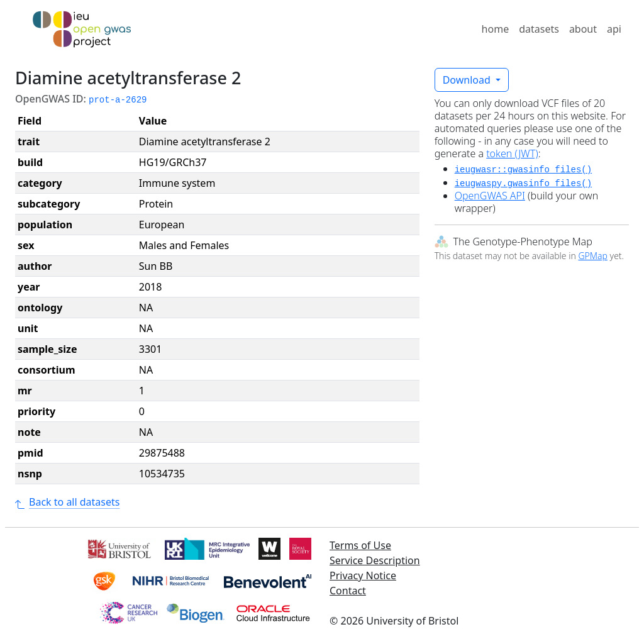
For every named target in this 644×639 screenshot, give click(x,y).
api (614, 29)
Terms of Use (360, 545)
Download (468, 80)
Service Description (375, 560)
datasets (539, 29)
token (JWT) (512, 153)
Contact (348, 590)
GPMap (592, 256)
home (495, 29)
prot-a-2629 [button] (118, 100)
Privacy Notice (363, 575)
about (583, 29)
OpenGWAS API (490, 196)
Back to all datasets (67, 502)
